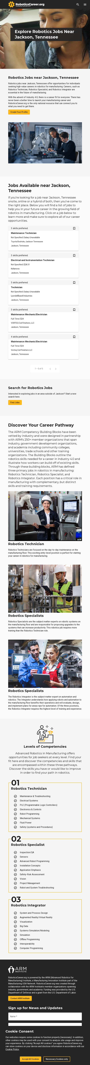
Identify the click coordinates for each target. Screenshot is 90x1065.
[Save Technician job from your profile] (74, 283)
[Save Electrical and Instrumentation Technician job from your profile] (74, 256)
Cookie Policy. (12, 1049)
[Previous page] (50, 368)
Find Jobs (15, 402)
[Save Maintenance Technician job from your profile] (74, 229)
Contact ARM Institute (20, 998)
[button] (77, 4)
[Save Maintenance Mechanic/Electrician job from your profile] (74, 310)
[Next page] (56, 368)
